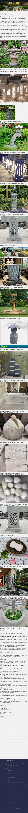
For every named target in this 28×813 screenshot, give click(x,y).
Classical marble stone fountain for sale (10, 318)
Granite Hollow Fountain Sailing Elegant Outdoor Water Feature (12, 380)
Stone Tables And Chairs (12, 24)
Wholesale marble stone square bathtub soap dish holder (13, 566)
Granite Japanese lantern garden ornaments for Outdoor (12, 121)
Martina (6, 694)
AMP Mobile (25, 810)
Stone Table (2, 719)
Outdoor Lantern (3, 13)
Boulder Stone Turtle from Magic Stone (9, 646)
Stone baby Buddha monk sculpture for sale (11, 349)
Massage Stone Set (3, 708)
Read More (2, 73)
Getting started (3, 11)
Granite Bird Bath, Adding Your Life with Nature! (11, 633)
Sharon (6, 689)
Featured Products (10, 810)
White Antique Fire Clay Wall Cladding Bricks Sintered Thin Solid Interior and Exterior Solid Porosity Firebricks (13, 474)
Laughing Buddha (6, 25)
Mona (5, 684)
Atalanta (6, 673)
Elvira (5, 698)
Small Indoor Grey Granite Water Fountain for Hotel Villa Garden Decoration (13, 287)
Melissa (6, 677)
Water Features (3, 705)
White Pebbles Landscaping (5, 712)
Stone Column (3, 716)
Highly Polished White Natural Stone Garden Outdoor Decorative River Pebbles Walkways (13, 504)
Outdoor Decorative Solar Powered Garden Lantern (13, 103)
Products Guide (3, 810)
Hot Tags (15, 810)
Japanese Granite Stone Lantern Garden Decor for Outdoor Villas (13, 214)
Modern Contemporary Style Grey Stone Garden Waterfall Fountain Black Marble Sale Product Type (13, 597)
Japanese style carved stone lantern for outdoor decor (12, 152)
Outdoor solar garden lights (7, 535)
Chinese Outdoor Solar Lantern (8, 245)
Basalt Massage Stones (4, 709)
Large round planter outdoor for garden (10, 628)
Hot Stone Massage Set (4, 717)
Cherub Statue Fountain (4, 715)
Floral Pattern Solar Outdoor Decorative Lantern (12, 183)
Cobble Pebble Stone (4, 706)
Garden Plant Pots (3, 711)
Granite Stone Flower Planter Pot (7, 652)
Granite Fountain (3, 713)
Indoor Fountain (21, 24)
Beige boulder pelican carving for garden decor (12, 442)
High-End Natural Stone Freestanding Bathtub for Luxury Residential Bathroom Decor (13, 411)
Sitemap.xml (20, 810)
